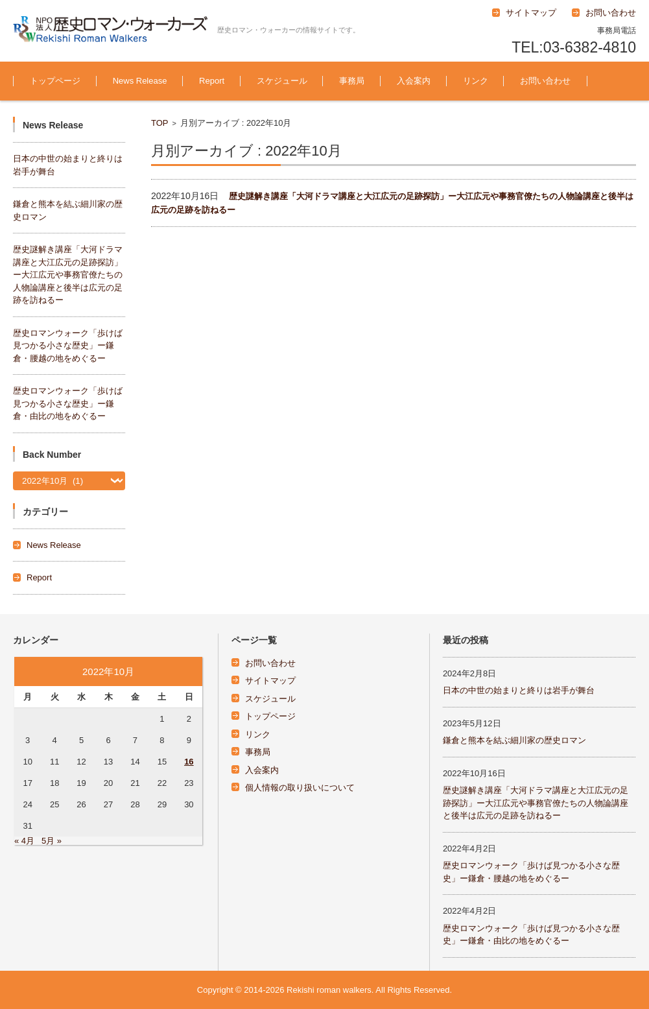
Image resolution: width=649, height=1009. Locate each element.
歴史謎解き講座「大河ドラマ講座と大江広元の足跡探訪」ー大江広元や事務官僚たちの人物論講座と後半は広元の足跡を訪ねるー (68, 274)
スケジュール (282, 81)
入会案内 (414, 81)
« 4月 (24, 841)
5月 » (51, 841)
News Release (140, 81)
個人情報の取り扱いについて (300, 787)
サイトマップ (270, 680)
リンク (475, 81)
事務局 (351, 81)
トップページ (55, 81)
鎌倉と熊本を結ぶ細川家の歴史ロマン (514, 740)
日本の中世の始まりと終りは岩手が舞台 (519, 690)
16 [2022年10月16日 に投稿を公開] (188, 761)
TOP (160, 123)
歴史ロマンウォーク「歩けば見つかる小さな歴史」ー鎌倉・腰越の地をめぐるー (68, 345)
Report (211, 81)
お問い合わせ (545, 81)
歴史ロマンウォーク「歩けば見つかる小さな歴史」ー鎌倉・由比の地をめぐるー (68, 403)
